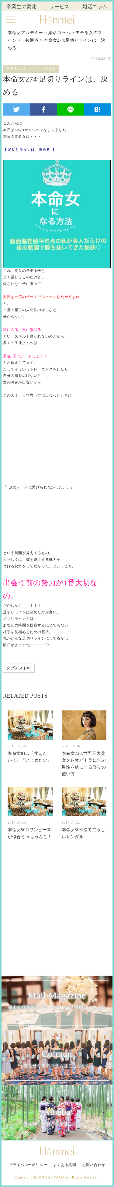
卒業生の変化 (21, 6)
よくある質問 (64, 1165)
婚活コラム (95, 6)
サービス (60, 6)
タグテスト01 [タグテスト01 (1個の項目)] (18, 668)
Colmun (57, 1059)
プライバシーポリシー (28, 1165)
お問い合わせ (93, 1165)
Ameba (57, 1117)
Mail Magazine (57, 1004)
